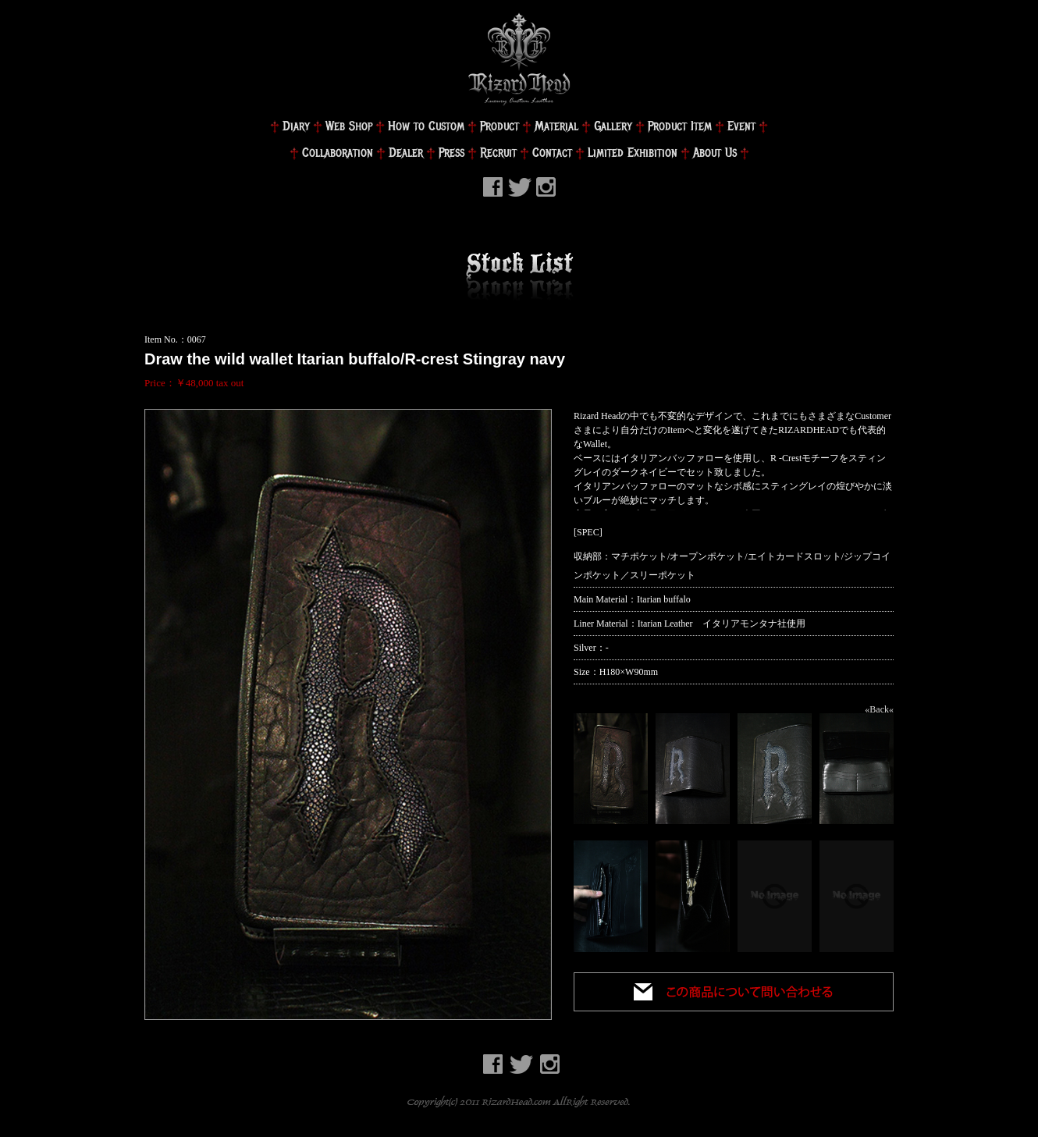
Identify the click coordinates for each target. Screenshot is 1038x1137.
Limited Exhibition (632, 152)
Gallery (613, 126)
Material (556, 126)
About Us (715, 152)
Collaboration (337, 152)
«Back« (879, 709)
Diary (296, 126)
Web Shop (348, 126)
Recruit (498, 152)
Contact (552, 152)
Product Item (680, 126)
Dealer (406, 152)
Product (499, 126)
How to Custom (426, 126)
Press (451, 152)
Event (741, 126)
